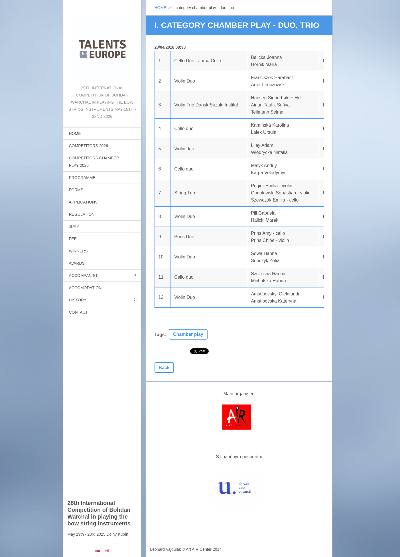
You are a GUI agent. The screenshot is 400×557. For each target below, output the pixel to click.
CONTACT (78, 312)
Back (164, 367)
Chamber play (188, 334)
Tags (160, 334)
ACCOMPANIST (83, 275)
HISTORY (78, 300)
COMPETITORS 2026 (88, 145)
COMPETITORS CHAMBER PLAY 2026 (94, 162)
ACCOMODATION (85, 287)
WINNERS (78, 251)
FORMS (76, 190)
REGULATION (82, 214)
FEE (73, 239)
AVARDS (77, 263)
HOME (75, 133)
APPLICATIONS (83, 202)
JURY (74, 226)
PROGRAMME (82, 177)
